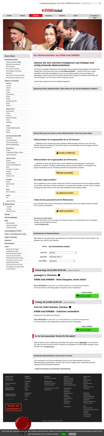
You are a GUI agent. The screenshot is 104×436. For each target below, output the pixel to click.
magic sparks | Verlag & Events (90, 409)
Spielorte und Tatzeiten (12, 81)
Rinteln (8, 120)
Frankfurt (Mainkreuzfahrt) (13, 128)
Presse (85, 378)
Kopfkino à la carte (87, 407)
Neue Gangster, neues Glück (13, 71)
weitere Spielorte (10, 201)
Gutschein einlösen (11, 227)
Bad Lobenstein (10, 184)
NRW (26, 399)
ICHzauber (86, 412)
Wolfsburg (9, 122)
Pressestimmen (9, 243)
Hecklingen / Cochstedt (12, 169)
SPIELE (22, 16)
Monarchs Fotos (87, 414)
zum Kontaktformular (42, 224)
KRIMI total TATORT (69, 379)
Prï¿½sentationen (68, 398)
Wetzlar (8, 132)
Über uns (85, 381)
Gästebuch (8, 240)
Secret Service (86, 394)
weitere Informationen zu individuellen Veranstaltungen (53, 368)
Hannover (8, 115)
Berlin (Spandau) (10, 191)
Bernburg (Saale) (10, 162)
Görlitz (8, 90)
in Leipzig (8, 209)
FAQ (58, 3)
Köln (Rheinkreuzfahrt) (12, 142)
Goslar (8, 113)
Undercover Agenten (88, 398)
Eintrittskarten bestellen (50, 383)
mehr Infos (72, 434)
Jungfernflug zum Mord (12, 251)
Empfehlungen (67, 406)
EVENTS (62, 16)
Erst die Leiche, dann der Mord (14, 264)
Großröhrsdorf (10, 94)
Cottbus (8, 150)
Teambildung (67, 396)
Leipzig (8, 96)
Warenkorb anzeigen (48, 3)
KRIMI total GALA (68, 383)
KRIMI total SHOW (68, 378)
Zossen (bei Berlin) (11, 154)
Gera (7, 186)
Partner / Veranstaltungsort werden (15, 234)
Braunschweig (10, 111)
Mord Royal (9, 73)
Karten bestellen (10, 223)
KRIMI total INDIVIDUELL (70, 385)
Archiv (7, 246)
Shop (6, 220)
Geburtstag (66, 403)
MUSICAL (49, 16)
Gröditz (8, 92)
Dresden (8, 87)
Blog (62, 3)
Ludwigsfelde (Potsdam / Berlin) (14, 152)
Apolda (8, 181)
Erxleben (8, 160)
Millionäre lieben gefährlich (13, 64)
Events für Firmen (11, 211)
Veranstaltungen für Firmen (13, 231)
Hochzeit (66, 399)
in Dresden (9, 206)
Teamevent (66, 389)
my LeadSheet (86, 416)
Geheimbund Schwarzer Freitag (14, 258)
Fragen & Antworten (11, 237)
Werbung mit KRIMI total (89, 401)
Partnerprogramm (87, 383)
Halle (7, 167)
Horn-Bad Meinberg (11, 140)
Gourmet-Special (10, 269)
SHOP (75, 16)
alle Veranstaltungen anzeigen (59, 246)
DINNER (36, 16)
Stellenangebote (87, 379)
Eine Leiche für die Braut (12, 68)
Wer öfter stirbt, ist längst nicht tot (15, 77)
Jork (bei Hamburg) (11, 117)
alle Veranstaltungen (11, 217)
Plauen (8, 103)
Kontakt (77, 3)
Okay (63, 434)
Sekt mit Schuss (10, 66)
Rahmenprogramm (68, 393)
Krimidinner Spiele (87, 403)
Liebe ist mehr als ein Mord (13, 255)
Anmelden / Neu (94, 16)
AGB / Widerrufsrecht (88, 386)
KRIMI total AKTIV (68, 381)
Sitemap (85, 385)
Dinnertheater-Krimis (11, 59)
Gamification (86, 399)
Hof (7, 197)
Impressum (69, 3)
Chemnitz (8, 85)
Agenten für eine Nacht (12, 249)
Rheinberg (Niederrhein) (12, 144)
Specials (7, 214)
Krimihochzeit (67, 401)
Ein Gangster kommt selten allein (15, 266)
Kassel (8, 130)
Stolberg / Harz (10, 175)
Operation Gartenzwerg (12, 262)
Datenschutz (86, 388)
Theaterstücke (28, 378)
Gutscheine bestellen (11, 225)
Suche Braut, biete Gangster (13, 253)
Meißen (8, 98)
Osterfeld (8, 171)
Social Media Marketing (89, 396)
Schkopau (9, 173)
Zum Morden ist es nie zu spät (14, 260)
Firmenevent (67, 391)
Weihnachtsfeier (10, 204)
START (9, 16)
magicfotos (86, 411)
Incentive (66, 394)
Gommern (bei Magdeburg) (13, 164)
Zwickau (8, 105)
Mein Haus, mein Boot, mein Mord (15, 75)
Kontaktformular (49, 346)
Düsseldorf (9, 138)
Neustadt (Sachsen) (11, 101)
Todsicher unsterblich (13, 62)
